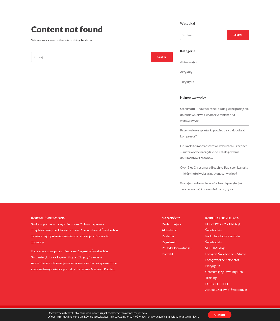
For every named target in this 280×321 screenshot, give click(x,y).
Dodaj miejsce (171, 224)
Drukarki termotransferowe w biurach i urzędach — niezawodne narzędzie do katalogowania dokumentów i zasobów (213, 152)
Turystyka (187, 82)
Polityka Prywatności (176, 248)
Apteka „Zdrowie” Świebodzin (226, 289)
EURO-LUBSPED (217, 284)
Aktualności (188, 62)
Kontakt (167, 254)
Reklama (168, 236)
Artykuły (186, 72)
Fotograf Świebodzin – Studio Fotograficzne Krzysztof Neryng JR (225, 260)
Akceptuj (219, 314)
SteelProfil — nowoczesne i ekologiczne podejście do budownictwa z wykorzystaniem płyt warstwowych (214, 114)
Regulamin (169, 242)
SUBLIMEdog (215, 248)
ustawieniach (189, 316)
